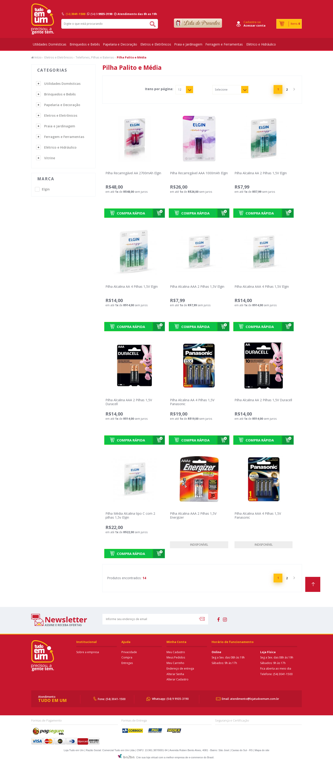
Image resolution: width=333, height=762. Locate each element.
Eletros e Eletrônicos (155, 44)
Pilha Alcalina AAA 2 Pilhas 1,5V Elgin (197, 286)
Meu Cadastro (175, 652)
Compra (126, 657)
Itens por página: (159, 89)
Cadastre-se (252, 22)
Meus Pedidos (175, 657)
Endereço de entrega (180, 668)
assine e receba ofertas (63, 625)
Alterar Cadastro (177, 679)
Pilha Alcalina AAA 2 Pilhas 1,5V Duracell (128, 402)
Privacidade (129, 652)
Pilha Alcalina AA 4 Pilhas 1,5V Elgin (131, 286)
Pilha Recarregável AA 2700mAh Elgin (133, 173)
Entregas (127, 663)
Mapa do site (262, 750)
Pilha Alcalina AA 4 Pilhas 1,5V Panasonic (192, 402)
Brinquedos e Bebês (85, 44)
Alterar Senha (175, 674)
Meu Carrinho (175, 663)
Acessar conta (254, 25)
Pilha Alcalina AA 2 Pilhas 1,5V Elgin (260, 173)
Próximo (294, 89)
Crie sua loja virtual (147, 757)
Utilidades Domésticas (49, 44)
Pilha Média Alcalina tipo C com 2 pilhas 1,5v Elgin (130, 515)
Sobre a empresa (87, 652)
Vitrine (49, 158)
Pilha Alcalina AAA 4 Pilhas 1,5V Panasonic (257, 515)
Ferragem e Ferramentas (224, 44)
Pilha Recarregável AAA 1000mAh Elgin (199, 173)
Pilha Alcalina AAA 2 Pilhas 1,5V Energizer (193, 515)
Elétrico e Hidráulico (261, 44)
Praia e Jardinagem (188, 44)
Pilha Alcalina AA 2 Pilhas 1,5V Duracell (263, 400)
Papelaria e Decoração (120, 44)
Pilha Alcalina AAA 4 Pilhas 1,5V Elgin (261, 286)
